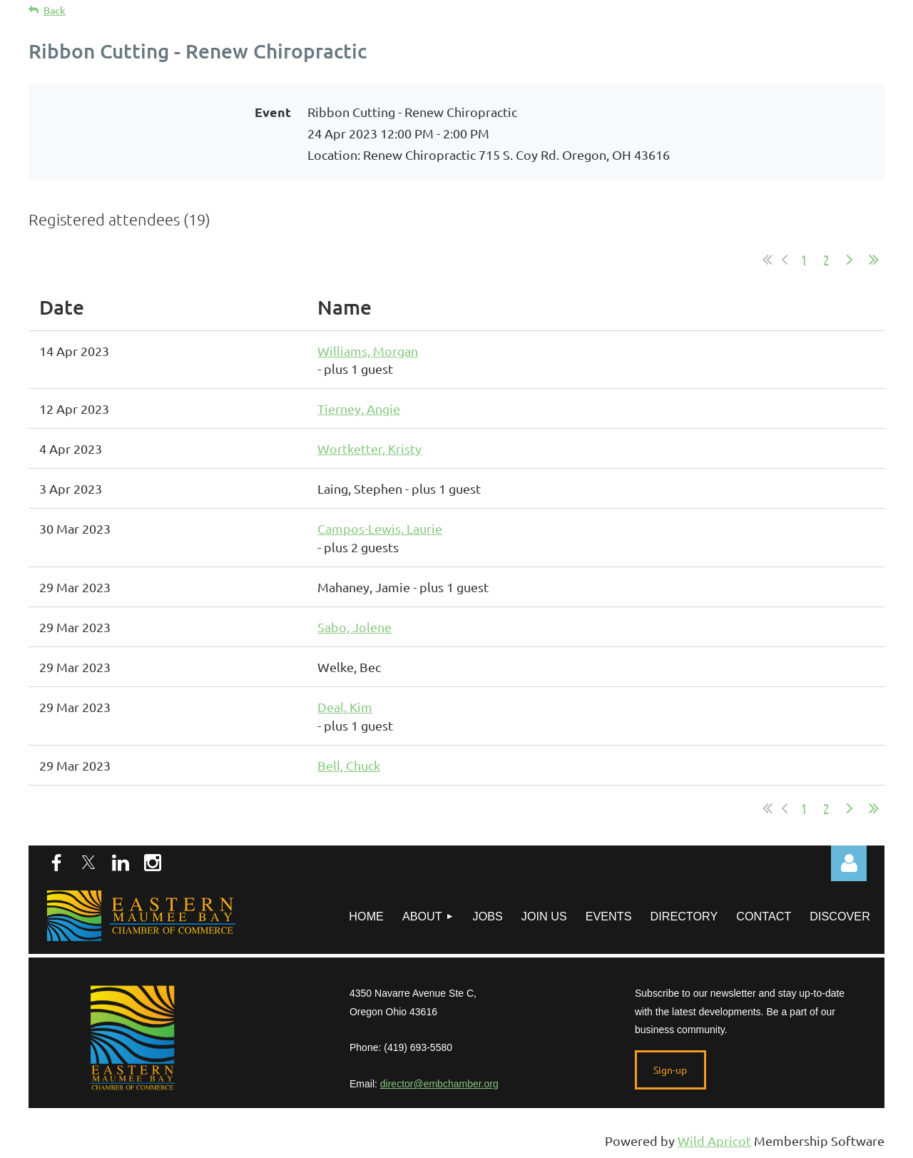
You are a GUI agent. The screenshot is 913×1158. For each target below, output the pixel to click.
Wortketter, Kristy (369, 448)
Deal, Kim (344, 706)
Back (55, 10)
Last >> (874, 259)
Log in (849, 863)
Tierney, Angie (358, 408)
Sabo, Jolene (354, 626)
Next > (849, 259)
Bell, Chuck (348, 765)
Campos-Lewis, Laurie (379, 528)
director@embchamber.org (439, 1084)
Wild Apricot (714, 1140)
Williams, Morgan (367, 350)
